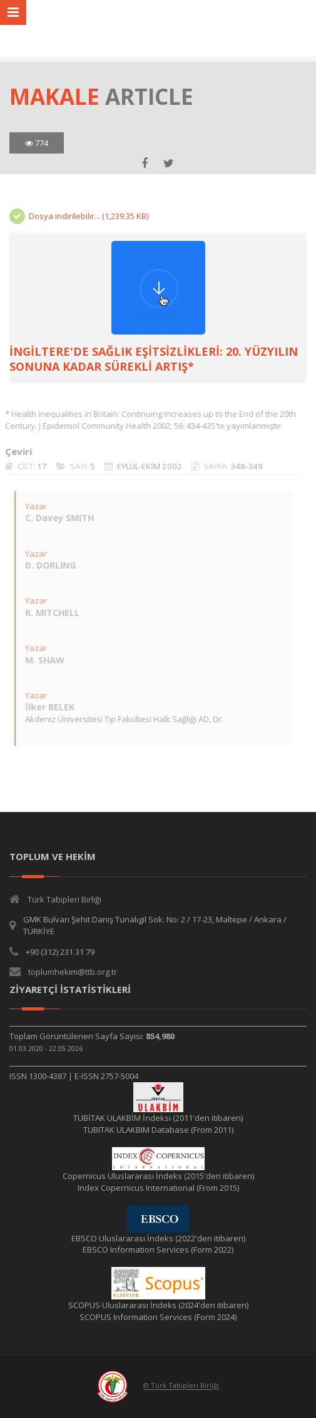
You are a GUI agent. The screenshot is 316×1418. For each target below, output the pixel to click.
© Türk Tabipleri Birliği (181, 1386)
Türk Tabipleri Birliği (64, 899)
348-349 (241, 466)
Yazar (31, 506)
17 (37, 466)
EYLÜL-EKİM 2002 (144, 466)
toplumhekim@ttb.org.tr (72, 971)
